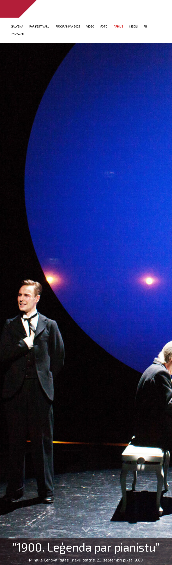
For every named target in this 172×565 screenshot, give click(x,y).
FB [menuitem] (145, 26)
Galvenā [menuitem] (17, 26)
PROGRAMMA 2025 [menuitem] (68, 26)
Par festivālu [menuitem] (39, 26)
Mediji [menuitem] (133, 26)
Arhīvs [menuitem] (118, 26)
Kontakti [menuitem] (17, 34)
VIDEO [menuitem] (90, 26)
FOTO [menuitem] (103, 26)
